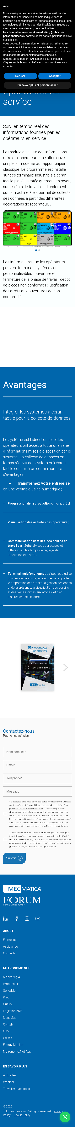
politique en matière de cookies (26, 808)
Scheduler (10, 990)
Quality (7, 1004)
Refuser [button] (20, 76)
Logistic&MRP (12, 1011)
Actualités (9, 1075)
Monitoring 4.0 (12, 977)
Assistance (10, 946)
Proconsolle (11, 984)
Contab (8, 1024)
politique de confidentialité (46, 805)
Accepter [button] (55, 76)
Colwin (7, 1038)
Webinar (8, 1082)
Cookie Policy (22, 1115)
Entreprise (10, 940)
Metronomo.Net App (17, 1051)
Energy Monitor (13, 1045)
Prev (6, 997)
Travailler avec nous (16, 1089)
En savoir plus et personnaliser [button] (38, 85)
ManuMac (9, 1018)
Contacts (9, 953)
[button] (65, 1117)
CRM (6, 1031)
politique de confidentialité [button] (18, 20)
